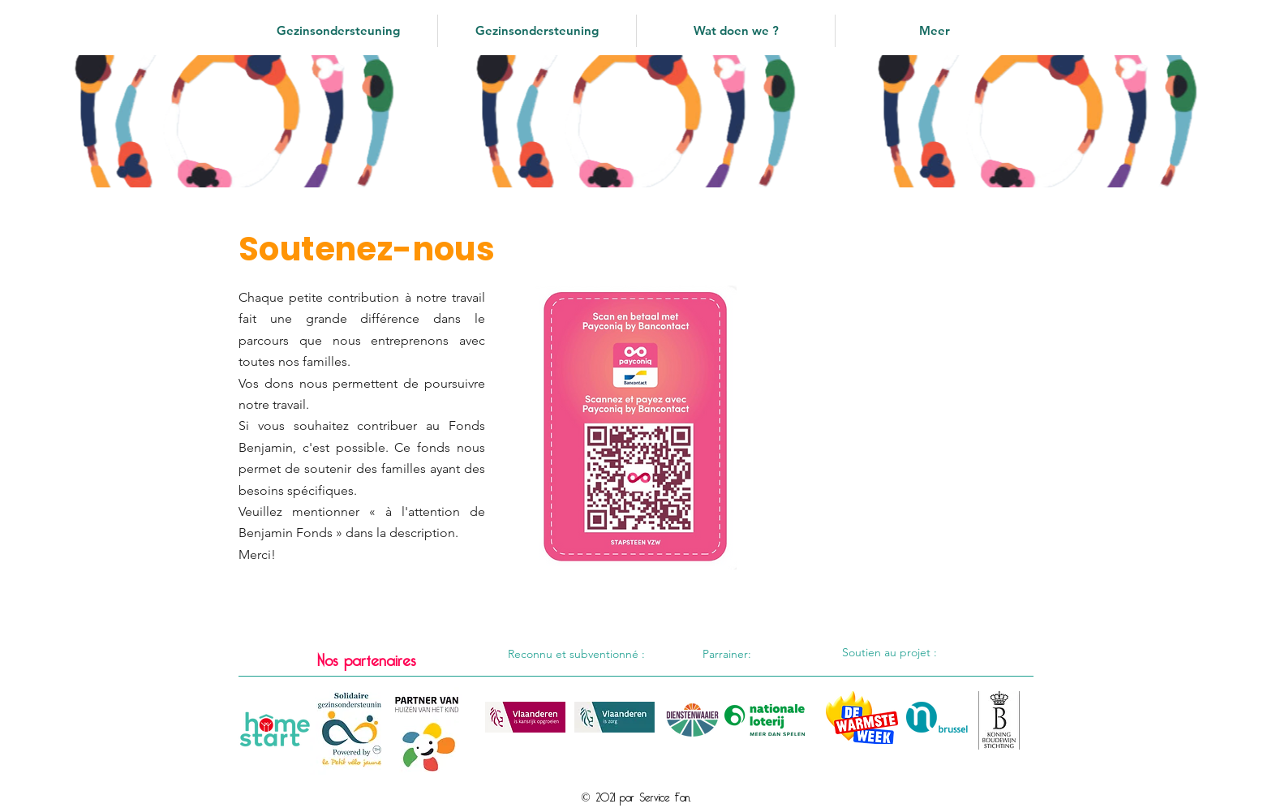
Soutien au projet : (889, 652)
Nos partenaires (366, 657)
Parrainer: (727, 654)
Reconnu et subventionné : (576, 654)
